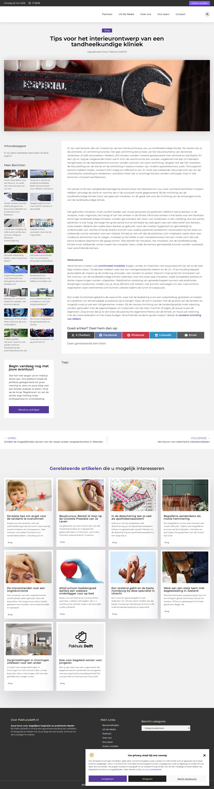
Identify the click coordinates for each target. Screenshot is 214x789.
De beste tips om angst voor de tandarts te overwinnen (26, 517)
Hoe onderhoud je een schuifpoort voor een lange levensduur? (40, 301)
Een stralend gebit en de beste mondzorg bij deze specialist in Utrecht (133, 590)
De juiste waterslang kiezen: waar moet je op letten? (15, 258)
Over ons (145, 14)
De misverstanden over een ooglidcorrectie (26, 589)
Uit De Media (126, 14)
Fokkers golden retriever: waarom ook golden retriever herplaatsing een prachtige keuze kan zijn (15, 345)
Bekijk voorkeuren (187, 779)
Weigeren (147, 779)
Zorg (107, 30)
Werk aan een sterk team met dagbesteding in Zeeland (184, 589)
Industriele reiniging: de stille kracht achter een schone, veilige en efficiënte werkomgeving (15, 235)
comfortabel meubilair (111, 265)
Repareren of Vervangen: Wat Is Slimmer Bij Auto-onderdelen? (16, 322)
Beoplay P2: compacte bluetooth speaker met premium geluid (15, 301)
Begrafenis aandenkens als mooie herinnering (182, 517)
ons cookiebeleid (153, 769)
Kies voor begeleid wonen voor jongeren (80, 661)
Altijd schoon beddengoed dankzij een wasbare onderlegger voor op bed (77, 590)
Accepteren (108, 779)
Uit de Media (109, 729)
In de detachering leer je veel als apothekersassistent (131, 517)
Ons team (163, 14)
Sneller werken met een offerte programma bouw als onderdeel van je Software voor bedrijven (15, 209)
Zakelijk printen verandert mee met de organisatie (40, 232)
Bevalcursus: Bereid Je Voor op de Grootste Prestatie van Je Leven (80, 518)
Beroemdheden (110, 725)
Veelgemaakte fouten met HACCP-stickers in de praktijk (41, 206)
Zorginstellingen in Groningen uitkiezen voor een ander (28, 661)
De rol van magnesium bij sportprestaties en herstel (41, 322)
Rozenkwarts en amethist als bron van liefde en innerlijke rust (40, 278)
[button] (204, 755)
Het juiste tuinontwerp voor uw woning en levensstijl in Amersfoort (41, 258)
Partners (107, 14)
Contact (180, 14)
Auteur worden (110, 746)
